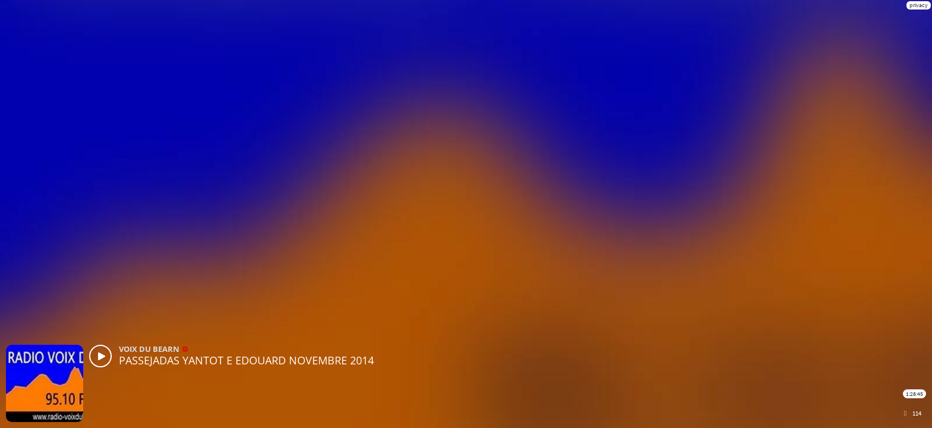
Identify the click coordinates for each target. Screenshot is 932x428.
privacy (918, 5)
